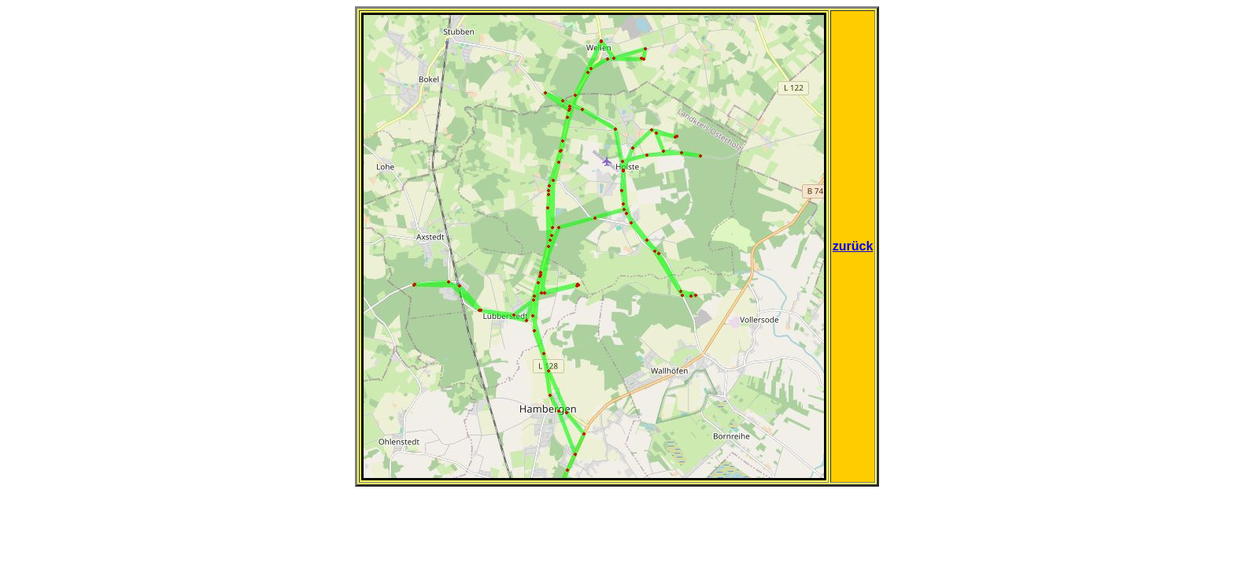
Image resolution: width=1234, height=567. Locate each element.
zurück (853, 246)
